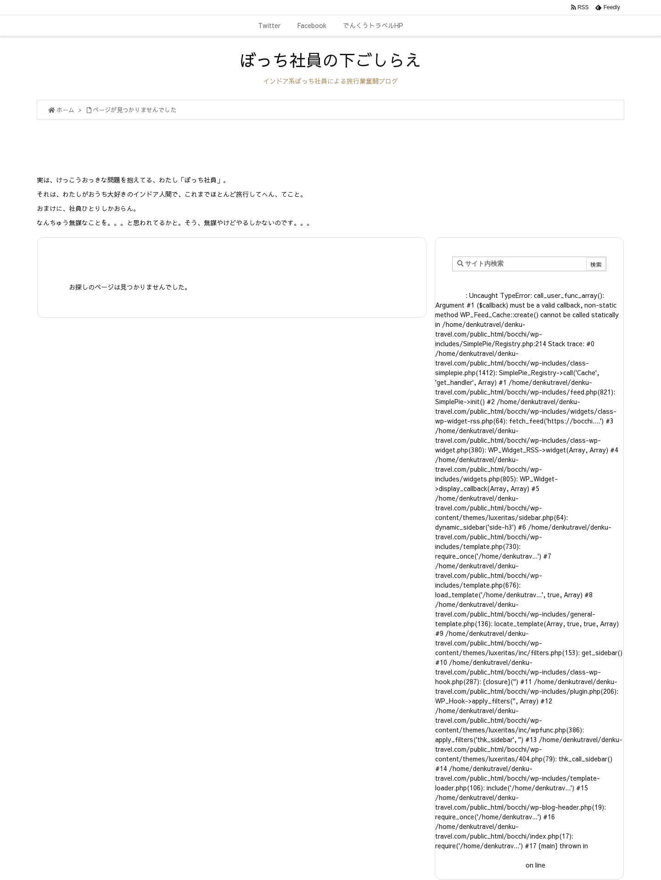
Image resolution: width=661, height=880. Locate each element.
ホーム (65, 110)
